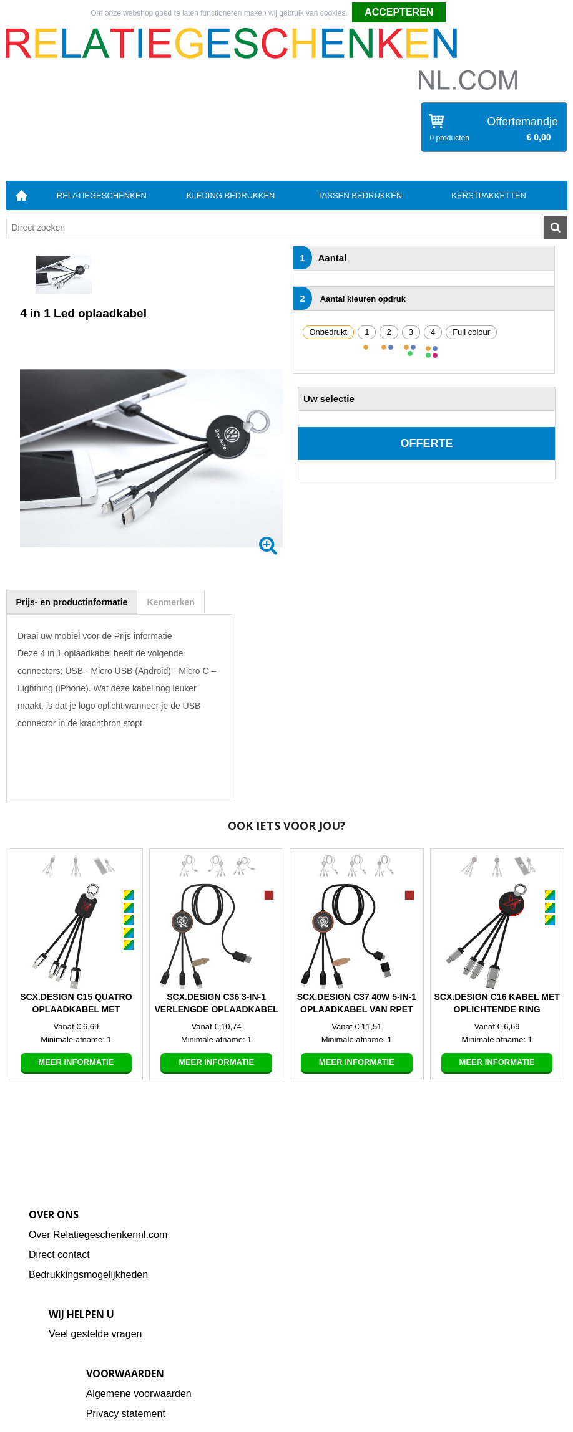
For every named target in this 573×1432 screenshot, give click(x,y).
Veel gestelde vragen (95, 1334)
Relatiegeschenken (102, 195)
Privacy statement (125, 1413)
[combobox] (275, 227)
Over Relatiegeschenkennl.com (98, 1234)
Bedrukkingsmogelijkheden (88, 1274)
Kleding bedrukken (231, 195)
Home (21, 195)
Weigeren (466, 13)
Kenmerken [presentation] (170, 602)
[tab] (72, 602)
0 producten (449, 137)
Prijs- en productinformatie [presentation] (72, 602)
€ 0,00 (539, 137)
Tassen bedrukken (360, 195)
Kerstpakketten (488, 195)
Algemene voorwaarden (139, 1393)
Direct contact (59, 1254)
